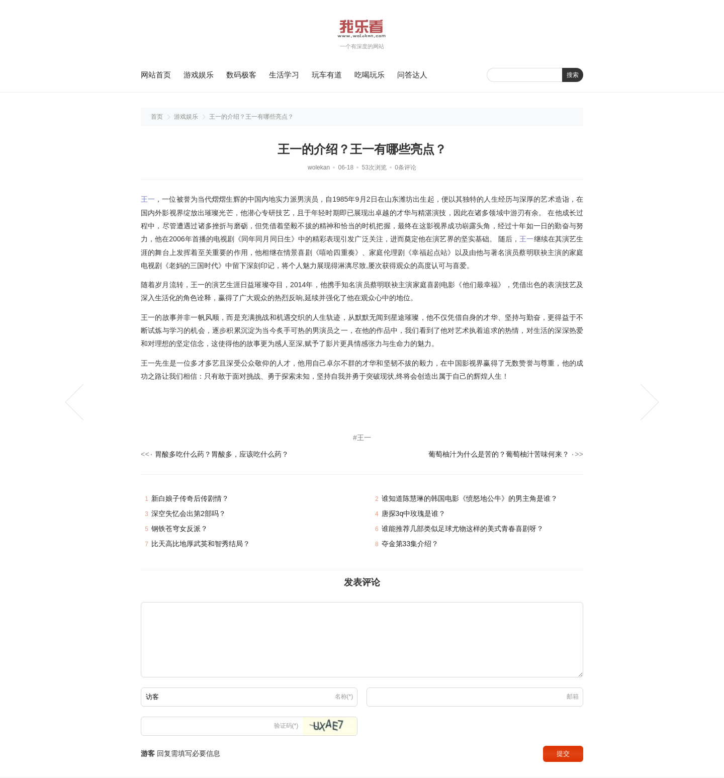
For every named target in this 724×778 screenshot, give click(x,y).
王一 (148, 199)
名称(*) (344, 698)
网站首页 (156, 74)
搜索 (573, 74)
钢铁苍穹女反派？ (179, 531)
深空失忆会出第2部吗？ (188, 515)
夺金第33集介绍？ (410, 546)
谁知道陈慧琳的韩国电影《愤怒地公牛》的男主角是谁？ (470, 500)
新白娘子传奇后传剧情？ (190, 500)
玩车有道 (327, 74)
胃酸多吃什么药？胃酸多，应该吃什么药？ (222, 456)
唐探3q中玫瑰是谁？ (414, 515)
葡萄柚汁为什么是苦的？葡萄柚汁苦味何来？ (498, 456)
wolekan (319, 167)
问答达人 (412, 74)
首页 (157, 116)
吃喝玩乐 (369, 74)
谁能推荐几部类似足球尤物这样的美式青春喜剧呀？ (463, 531)
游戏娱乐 (199, 74)
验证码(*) (286, 727)
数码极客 (241, 74)
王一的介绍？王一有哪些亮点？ (251, 116)
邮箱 (573, 698)
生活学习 (284, 74)
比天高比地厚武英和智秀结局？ (200, 546)
